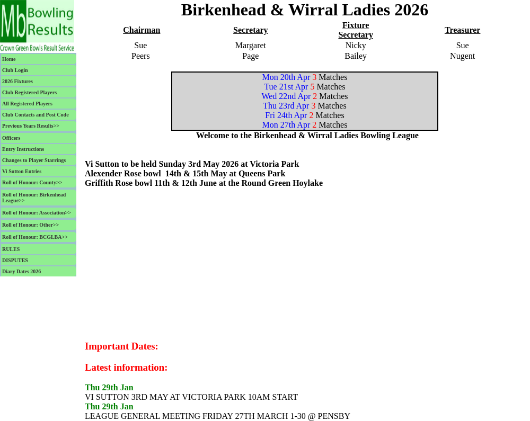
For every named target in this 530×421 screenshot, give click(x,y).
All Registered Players (27, 103)
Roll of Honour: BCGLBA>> (35, 237)
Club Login (15, 70)
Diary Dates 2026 (21, 271)
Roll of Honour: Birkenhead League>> (34, 197)
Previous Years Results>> (30, 126)
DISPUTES (15, 260)
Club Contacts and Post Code (35, 115)
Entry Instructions (23, 149)
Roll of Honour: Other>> (30, 225)
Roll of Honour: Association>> (36, 213)
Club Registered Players (29, 92)
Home (9, 59)
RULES (11, 249)
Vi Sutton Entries (21, 171)
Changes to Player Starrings (34, 160)
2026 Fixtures (17, 81)
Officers (11, 138)
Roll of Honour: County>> (32, 182)
